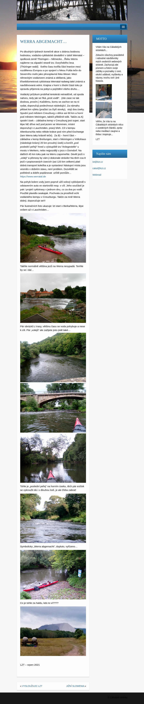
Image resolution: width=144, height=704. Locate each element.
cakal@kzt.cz (99, 168)
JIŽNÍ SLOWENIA (75, 686)
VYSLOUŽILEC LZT (32, 686)
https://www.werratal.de (33, 176)
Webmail (96, 174)
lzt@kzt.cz (97, 162)
